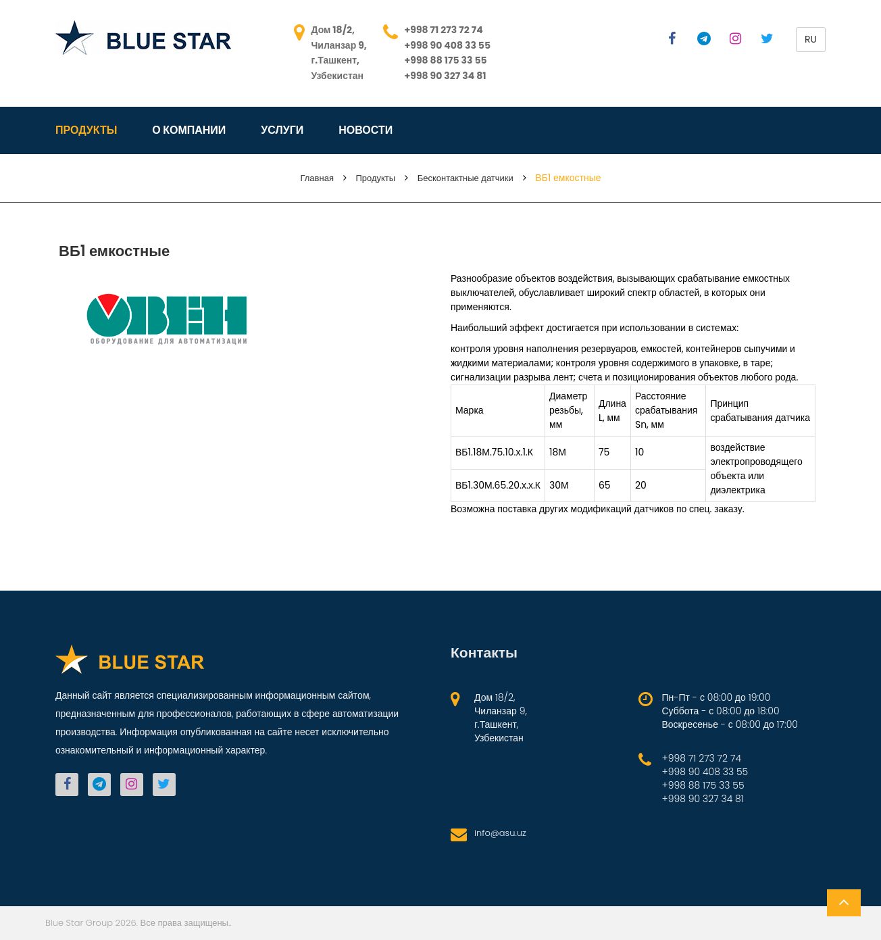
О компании (189, 130)
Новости (365, 130)
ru (811, 39)
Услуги (282, 130)
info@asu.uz (500, 832)
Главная (316, 178)
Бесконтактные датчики (465, 178)
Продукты (86, 130)
